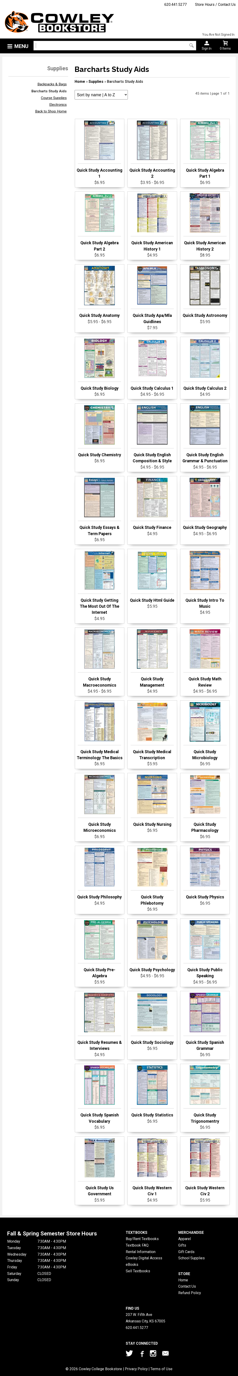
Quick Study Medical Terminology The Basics (99, 731)
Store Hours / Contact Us (215, 4)
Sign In (207, 48)
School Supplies (191, 1258)
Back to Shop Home (51, 111)
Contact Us (187, 1286)
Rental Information (140, 1252)
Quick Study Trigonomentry (205, 1094)
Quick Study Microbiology (205, 731)
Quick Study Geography (205, 504)
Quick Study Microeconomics (99, 804)
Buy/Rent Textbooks (142, 1239)
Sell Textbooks (138, 1271)
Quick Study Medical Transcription (152, 731)
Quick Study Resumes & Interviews (99, 1022)
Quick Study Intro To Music (205, 580)
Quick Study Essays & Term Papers (99, 507)
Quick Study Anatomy (99, 292)
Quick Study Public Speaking (205, 949)
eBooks (132, 1264)
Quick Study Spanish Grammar (205, 1022)
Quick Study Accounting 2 (152, 150)
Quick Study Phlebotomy (152, 876)
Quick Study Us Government (99, 1167)
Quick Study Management (152, 658)
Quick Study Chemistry (99, 431)
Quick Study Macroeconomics (99, 658)
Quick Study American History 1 (152, 222)
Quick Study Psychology (152, 946)
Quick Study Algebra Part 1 (205, 150)
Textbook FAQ (137, 1245)
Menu (21, 46)
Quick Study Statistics (152, 1091)
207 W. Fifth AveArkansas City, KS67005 (145, 1317)
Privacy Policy (136, 1369)
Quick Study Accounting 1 (99, 150)
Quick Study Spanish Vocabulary (99, 1094)
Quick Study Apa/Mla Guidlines (152, 295)
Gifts (182, 1245)
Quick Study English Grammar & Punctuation (205, 434)
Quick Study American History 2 (205, 222)
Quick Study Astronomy (205, 292)
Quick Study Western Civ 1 (152, 1167)
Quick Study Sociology (152, 1019)
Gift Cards (186, 1252)
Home (80, 81)
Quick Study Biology (99, 365)
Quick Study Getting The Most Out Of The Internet (99, 583)
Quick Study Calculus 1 (152, 365)
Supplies (96, 81)
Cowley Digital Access (144, 1258)
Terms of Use (161, 1369)
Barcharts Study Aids (49, 91)
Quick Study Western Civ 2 (205, 1167)
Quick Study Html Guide (152, 577)
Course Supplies (54, 98)
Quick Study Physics (205, 873)
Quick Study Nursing (152, 801)
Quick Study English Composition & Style (152, 434)
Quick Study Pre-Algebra (99, 949)
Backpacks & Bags (52, 84)
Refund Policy (189, 1293)
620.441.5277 (175, 4)
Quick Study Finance (152, 504)
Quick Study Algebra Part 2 (99, 222)
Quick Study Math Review (205, 658)
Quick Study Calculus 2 (205, 365)
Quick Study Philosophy (99, 873)
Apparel (184, 1239)
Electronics (58, 105)
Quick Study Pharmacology (205, 804)
